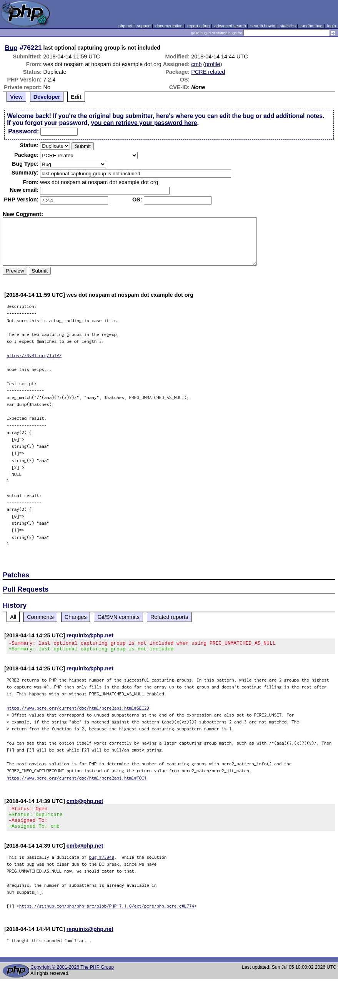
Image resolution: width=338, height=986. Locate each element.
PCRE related (208, 72)
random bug (311, 25)
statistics (288, 25)
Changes (76, 617)
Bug (11, 48)
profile (212, 64)
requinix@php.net (90, 635)
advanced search (230, 25)
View (16, 97)
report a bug (198, 25)
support (144, 25)
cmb (196, 64)
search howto (262, 25)
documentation (169, 25)
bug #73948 (101, 863)
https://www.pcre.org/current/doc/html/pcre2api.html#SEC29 (78, 710)
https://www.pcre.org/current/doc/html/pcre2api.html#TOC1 (77, 780)
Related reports (169, 617)
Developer (46, 97)
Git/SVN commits (118, 617)
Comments (40, 617)
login (331, 25)
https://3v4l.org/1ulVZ (34, 355)
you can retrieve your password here (144, 123)
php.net (125, 25)
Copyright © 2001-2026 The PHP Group (72, 974)
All (13, 617)
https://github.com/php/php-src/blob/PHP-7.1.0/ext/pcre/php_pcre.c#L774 (106, 912)
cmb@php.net (85, 803)
